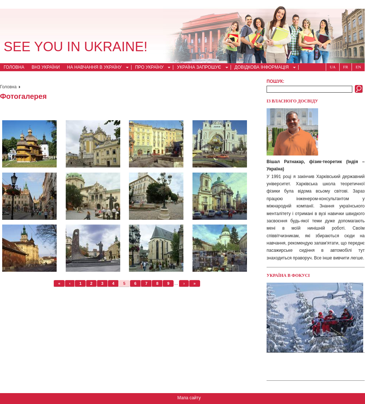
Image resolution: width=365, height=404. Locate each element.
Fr (345, 67)
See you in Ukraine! (75, 46)
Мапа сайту (188, 397)
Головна (14, 67)
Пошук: (275, 81)
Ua (333, 67)
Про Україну (150, 68)
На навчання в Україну (96, 68)
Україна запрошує (200, 68)
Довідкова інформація (263, 68)
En (358, 67)
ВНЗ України (46, 67)
